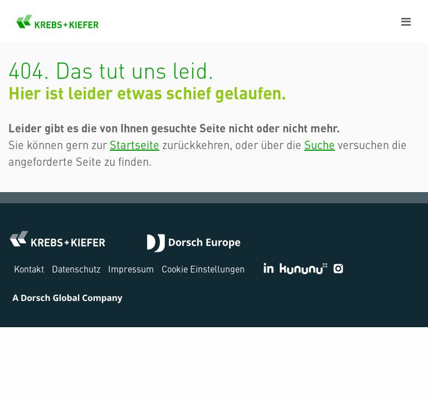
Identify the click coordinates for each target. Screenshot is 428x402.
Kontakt (29, 268)
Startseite (134, 144)
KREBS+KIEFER (57, 21)
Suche (319, 144)
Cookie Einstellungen (203, 268)
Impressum (131, 268)
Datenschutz (76, 268)
